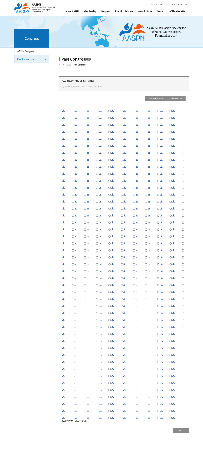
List (180, 430)
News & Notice (145, 11)
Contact (160, 11)
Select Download (156, 98)
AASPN (34, 8)
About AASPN (72, 11)
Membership (90, 11)
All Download (176, 98)
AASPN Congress (25, 51)
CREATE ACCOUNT (178, 4)
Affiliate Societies (177, 11)
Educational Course (124, 11)
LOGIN (163, 4)
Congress (105, 11)
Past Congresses (25, 59)
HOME (154, 4)
